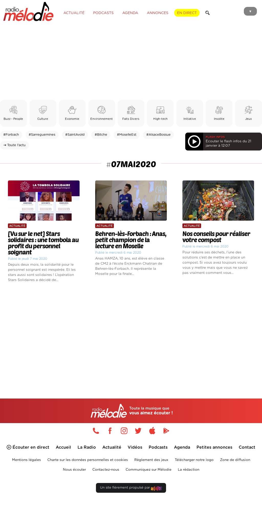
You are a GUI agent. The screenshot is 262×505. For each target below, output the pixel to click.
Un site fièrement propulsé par (131, 488)
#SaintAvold (75, 134)
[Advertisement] (131, 61)
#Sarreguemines (42, 134)
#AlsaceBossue (158, 134)
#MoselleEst (126, 134)
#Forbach (11, 134)
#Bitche (101, 134)
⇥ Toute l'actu (14, 145)
